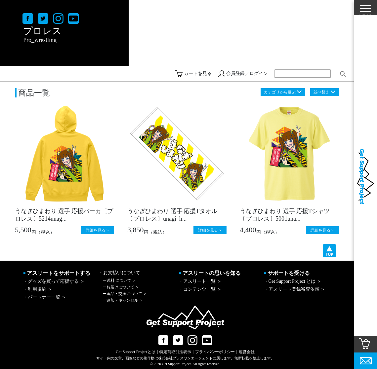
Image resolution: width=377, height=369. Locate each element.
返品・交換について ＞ (125, 293)
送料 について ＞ (119, 280)
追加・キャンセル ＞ (123, 300)
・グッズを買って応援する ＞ (54, 281)
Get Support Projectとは (135, 352)
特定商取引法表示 (175, 352)
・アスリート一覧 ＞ (200, 281)
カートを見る (198, 73)
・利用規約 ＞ (37, 289)
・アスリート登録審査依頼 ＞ (294, 289)
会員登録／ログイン (247, 73)
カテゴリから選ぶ (280, 92)
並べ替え (321, 92)
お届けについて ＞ (121, 287)
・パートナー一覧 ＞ (44, 297)
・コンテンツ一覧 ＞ (200, 289)
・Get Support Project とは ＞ (292, 281)
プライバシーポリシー (215, 352)
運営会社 (247, 352)
